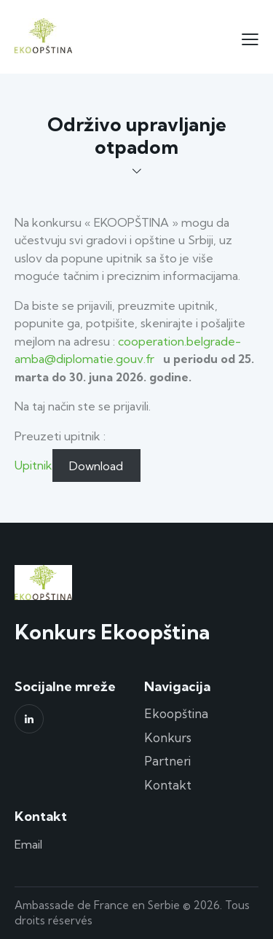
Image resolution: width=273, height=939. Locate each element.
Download (96, 465)
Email (28, 844)
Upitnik (33, 465)
